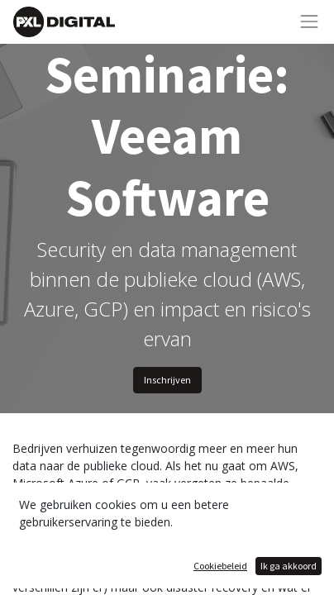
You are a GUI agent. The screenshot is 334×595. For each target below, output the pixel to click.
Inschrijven (167, 380)
